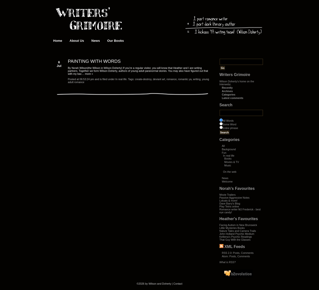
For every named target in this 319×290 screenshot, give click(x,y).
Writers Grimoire (235, 75)
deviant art (159, 79)
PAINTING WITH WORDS (94, 61)
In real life (228, 155)
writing (197, 79)
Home (57, 41)
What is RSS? (228, 262)
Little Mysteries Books (232, 227)
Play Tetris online (229, 206)
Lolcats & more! (229, 200)
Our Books (115, 41)
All (223, 145)
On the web (230, 171)
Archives (227, 91)
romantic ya (185, 79)
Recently (227, 87)
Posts (236, 252)
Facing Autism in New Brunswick (238, 225)
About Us (77, 41)
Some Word (229, 124)
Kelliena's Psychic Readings (236, 236)
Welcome (227, 181)
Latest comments (232, 98)
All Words (228, 120)
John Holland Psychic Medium (237, 233)
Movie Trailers (228, 194)
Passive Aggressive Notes (235, 197)
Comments (247, 252)
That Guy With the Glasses (235, 239)
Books (228, 158)
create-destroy (143, 79)
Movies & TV (231, 162)
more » (89, 73)
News (95, 41)
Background (229, 149)
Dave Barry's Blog (230, 203)
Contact (177, 283)
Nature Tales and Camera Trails (238, 230)
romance (171, 79)
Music (227, 165)
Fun (224, 152)
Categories (228, 94)
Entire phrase (230, 128)
